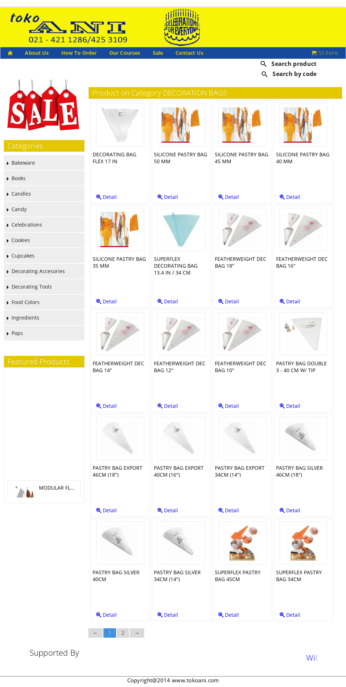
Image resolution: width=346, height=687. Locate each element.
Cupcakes (23, 255)
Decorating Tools (32, 286)
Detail (106, 196)
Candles (21, 193)
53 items (325, 52)
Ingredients (25, 317)
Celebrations (27, 224)
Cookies (21, 240)
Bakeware (23, 162)
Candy (19, 209)
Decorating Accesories (38, 271)
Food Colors (26, 302)
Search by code (289, 74)
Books (19, 178)
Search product (289, 64)
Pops (17, 333)
